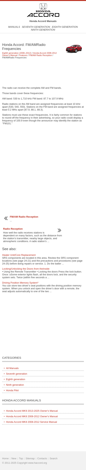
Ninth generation (43, 29)
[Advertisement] (43, 72)
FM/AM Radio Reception (40, 55)
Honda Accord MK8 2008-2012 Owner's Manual (32, 416)
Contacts (42, 458)
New (13, 458)
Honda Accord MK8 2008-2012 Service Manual (31, 421)
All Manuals (12, 368)
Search (54, 458)
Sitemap (30, 458)
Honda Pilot (12, 390)
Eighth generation (65, 26)
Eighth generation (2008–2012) (16, 53)
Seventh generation (36, 26)
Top (21, 458)
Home (5, 458)
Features (23, 55)
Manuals (14, 26)
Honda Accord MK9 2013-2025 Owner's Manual (32, 410)
